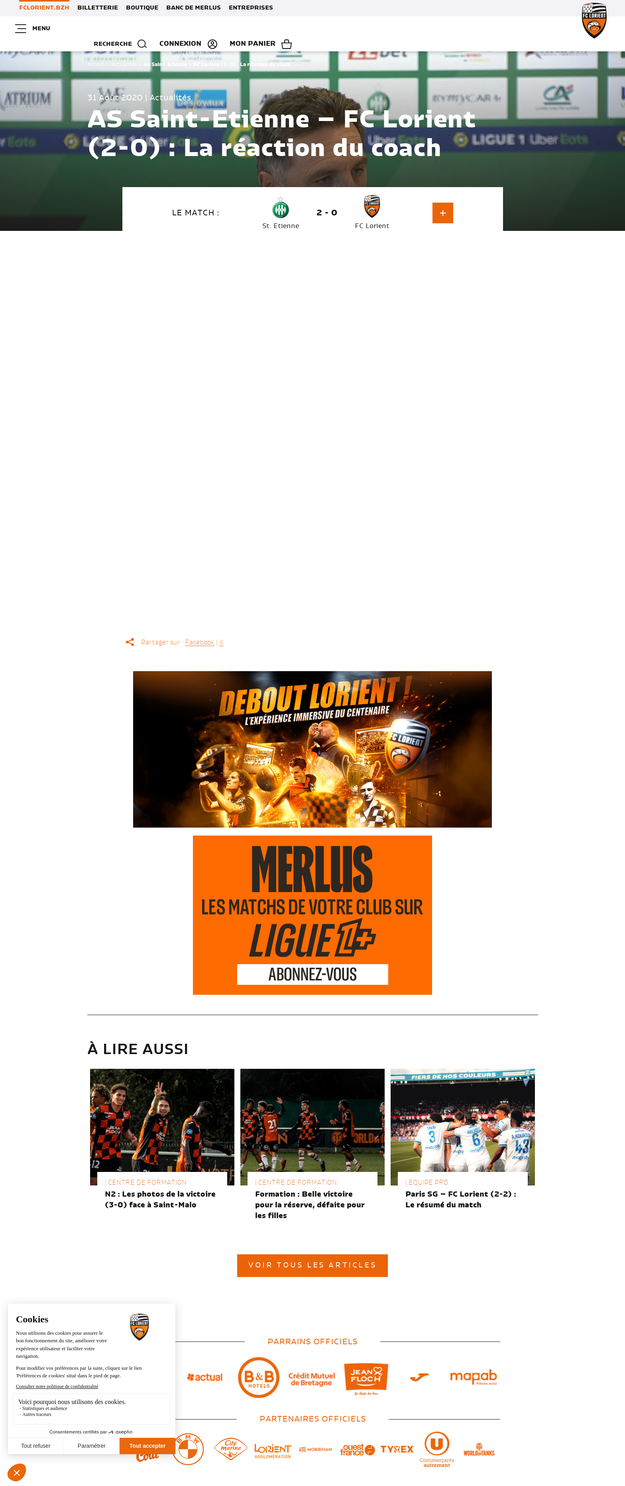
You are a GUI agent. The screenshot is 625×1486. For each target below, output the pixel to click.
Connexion (498, 28)
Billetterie (97, 8)
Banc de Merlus (193, 8)
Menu (34, 28)
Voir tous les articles (312, 1255)
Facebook (199, 632)
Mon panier (571, 28)
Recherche (436, 28)
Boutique (142, 8)
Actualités (124, 54)
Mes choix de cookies (315, 1480)
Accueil (96, 54)
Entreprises (251, 8)
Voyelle (490, 1478)
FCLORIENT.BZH (44, 8)
